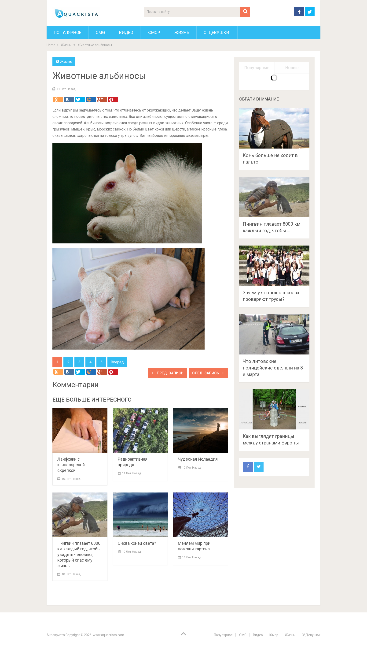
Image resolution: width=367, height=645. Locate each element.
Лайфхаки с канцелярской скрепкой (71, 465)
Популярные (256, 67)
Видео (126, 32)
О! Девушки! (217, 32)
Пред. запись (167, 373)
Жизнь (181, 32)
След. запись (208, 373)
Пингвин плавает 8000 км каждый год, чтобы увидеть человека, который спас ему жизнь (79, 554)
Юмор (153, 32)
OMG (100, 32)
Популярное (67, 32)
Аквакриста (56, 635)
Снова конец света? (137, 543)
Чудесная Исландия (198, 459)
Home (51, 45)
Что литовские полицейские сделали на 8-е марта (274, 367)
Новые (292, 67)
